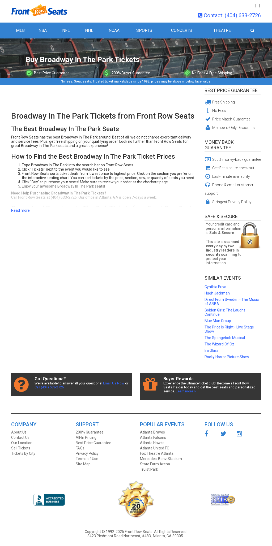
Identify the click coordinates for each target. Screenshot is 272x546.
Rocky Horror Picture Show (227, 357)
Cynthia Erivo (215, 287)
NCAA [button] (114, 30)
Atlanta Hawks (152, 443)
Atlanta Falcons (153, 437)
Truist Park (149, 469)
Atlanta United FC (154, 448)
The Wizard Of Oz (219, 344)
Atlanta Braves (152, 432)
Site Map (83, 464)
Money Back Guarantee (219, 144)
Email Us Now (113, 383)
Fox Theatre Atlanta (156, 453)
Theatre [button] (222, 30)
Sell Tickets (20, 448)
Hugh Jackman (217, 293)
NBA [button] (43, 30)
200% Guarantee (90, 432)
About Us (19, 432)
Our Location (21, 443)
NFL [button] (66, 30)
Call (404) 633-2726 (49, 387)
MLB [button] (20, 30)
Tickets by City (23, 453)
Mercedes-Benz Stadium (161, 459)
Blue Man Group (218, 321)
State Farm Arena (155, 464)
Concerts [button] (181, 30)
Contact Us (20, 437)
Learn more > (186, 391)
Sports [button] (144, 30)
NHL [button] (89, 30)
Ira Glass (212, 350)
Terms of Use (87, 459)
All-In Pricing (86, 437)
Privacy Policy (87, 453)
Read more (20, 210)
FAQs (80, 448)
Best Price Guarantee (231, 90)
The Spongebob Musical (225, 338)
